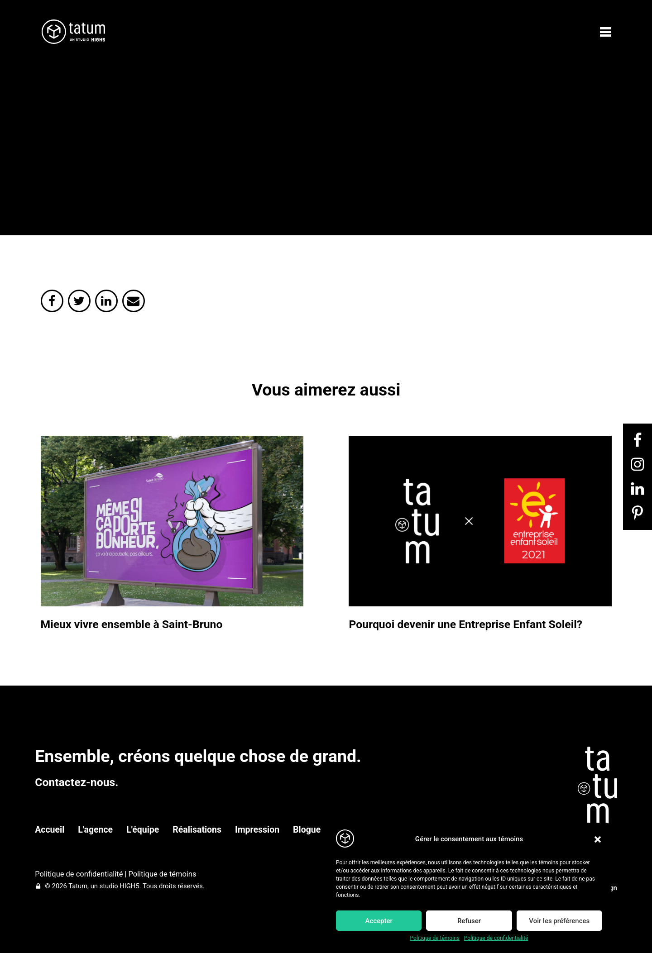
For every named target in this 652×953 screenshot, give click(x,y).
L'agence (95, 829)
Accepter (378, 921)
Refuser (469, 921)
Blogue (307, 829)
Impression (257, 829)
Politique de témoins (435, 938)
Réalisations (197, 829)
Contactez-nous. (76, 782)
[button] (597, 839)
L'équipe (142, 829)
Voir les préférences (559, 921)
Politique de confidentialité (496, 938)
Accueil (49, 829)
